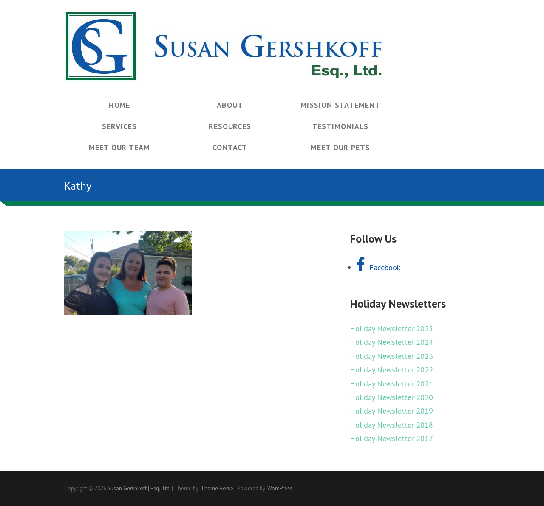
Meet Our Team (119, 147)
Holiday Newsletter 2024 (391, 342)
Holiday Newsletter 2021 (391, 384)
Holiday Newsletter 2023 (391, 356)
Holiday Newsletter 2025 (391, 328)
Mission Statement (340, 105)
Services (119, 126)
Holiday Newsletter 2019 (391, 411)
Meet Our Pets (340, 147)
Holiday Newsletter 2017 (391, 438)
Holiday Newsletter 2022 (391, 370)
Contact (229, 147)
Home (119, 105)
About (230, 105)
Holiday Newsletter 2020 (391, 397)
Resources (230, 126)
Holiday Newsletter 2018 (391, 425)
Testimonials (340, 126)
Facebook (378, 267)
